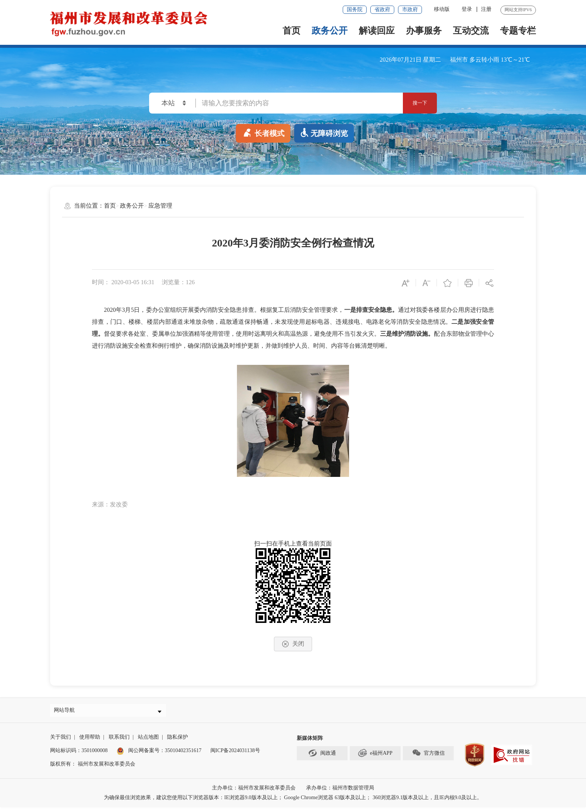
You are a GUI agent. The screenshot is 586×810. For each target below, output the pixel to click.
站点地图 (148, 740)
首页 (291, 30)
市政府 (410, 9)
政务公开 (330, 30)
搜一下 (413, 103)
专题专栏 (518, 30)
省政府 (382, 9)
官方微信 (428, 755)
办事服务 (424, 30)
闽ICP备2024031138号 (235, 753)
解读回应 (377, 30)
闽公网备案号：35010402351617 (164, 753)
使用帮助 (89, 740)
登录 (467, 9)
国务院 (355, 9)
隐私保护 (177, 740)
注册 (486, 9)
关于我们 (60, 740)
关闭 (293, 644)
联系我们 (119, 740)
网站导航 (66, 711)
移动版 (442, 9)
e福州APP (375, 755)
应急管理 (160, 205)
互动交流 (471, 30)
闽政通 (322, 755)
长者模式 (263, 131)
